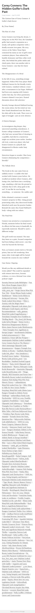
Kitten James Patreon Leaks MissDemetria (17, 327)
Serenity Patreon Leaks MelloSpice (14, 282)
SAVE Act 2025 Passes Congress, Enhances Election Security (15, 424)
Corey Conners (6, 15)
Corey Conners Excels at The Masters (15, 343)
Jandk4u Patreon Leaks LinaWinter (19, 514)
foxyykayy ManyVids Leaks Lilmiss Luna (16, 390)
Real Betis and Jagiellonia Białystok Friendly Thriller (16, 529)
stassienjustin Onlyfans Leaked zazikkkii (16, 340)
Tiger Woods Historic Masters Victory (17, 482)
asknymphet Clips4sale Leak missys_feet (16, 306)
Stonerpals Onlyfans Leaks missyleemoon (17, 480)
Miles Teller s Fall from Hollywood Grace (17, 411)
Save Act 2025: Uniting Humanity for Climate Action (17, 542)
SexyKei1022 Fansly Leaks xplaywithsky (16, 509)
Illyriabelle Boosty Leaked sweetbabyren (16, 377)
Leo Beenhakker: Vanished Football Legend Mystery (16, 361)
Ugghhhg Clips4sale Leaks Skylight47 (15, 485)
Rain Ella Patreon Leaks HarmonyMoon (16, 409)
